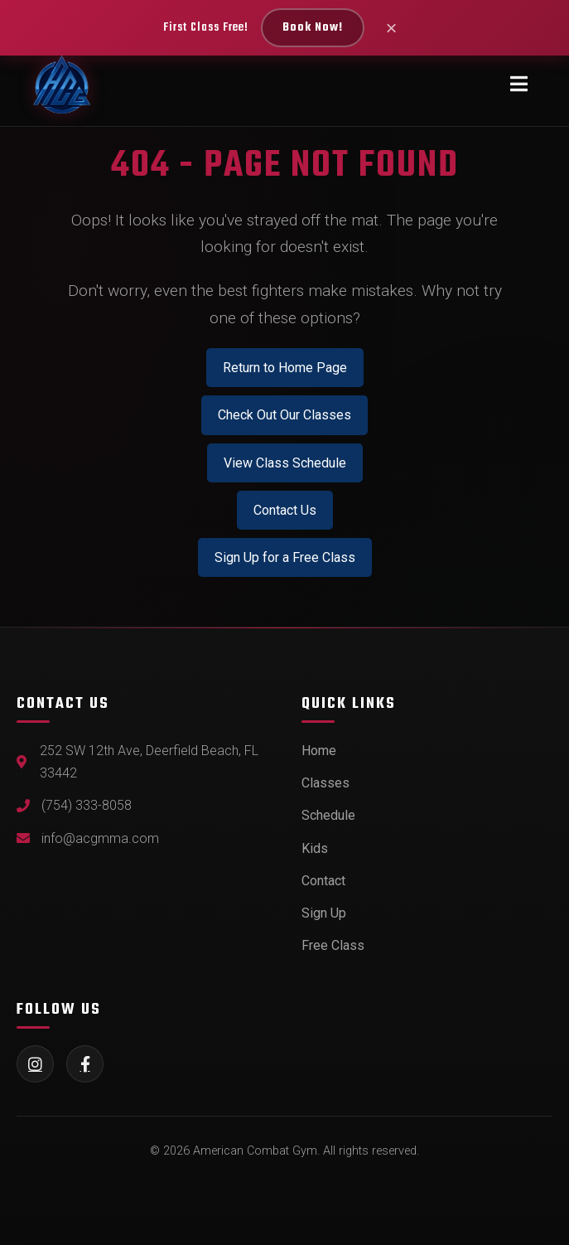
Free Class (332, 945)
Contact (323, 881)
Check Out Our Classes (284, 415)
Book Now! (312, 27)
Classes (325, 783)
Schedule (328, 815)
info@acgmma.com (100, 838)
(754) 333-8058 (86, 805)
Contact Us (284, 510)
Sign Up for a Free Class (285, 557)
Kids (314, 848)
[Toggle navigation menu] (519, 84)
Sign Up (323, 913)
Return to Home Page (285, 367)
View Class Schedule (285, 463)
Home (318, 750)
